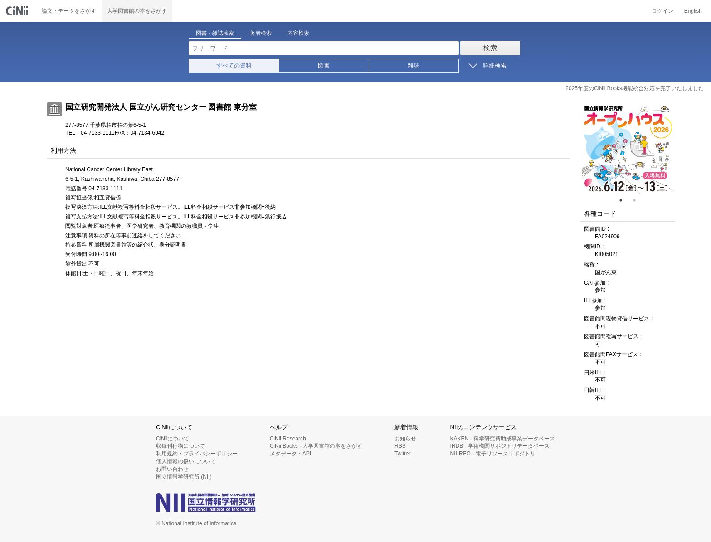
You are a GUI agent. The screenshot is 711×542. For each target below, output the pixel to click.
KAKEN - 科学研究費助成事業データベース (502, 439)
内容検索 (298, 33)
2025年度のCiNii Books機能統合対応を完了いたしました (634, 88)
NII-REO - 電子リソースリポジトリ (493, 453)
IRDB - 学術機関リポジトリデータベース (500, 446)
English (693, 11)
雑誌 (413, 65)
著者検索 (261, 33)
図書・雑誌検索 (215, 33)
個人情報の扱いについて (186, 461)
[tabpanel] (628, 149)
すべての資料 (234, 65)
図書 (324, 65)
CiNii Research (288, 439)
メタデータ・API (290, 453)
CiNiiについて (172, 439)
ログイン (662, 11)
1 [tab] (624, 200)
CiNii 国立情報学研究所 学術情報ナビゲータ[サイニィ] (18, 11)
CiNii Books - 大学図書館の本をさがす (316, 446)
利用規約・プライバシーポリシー (197, 453)
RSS (400, 446)
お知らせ (405, 439)
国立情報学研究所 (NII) (184, 477)
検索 (490, 48)
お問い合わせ (172, 469)
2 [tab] (638, 200)
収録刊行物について (180, 446)
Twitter (402, 453)
